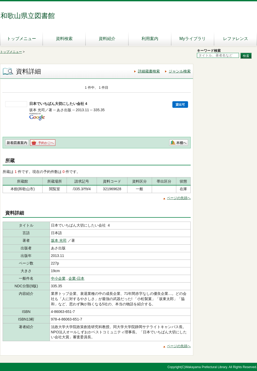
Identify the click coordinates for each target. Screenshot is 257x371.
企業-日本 (76, 278)
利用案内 (150, 38)
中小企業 (58, 278)
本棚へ (181, 143)
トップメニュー (21, 38)
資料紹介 (107, 38)
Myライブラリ (192, 38)
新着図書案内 (17, 143)
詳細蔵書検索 (149, 71)
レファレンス (235, 38)
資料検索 (64, 38)
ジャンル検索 (180, 71)
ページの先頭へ (179, 198)
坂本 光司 (59, 240)
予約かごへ (46, 143)
